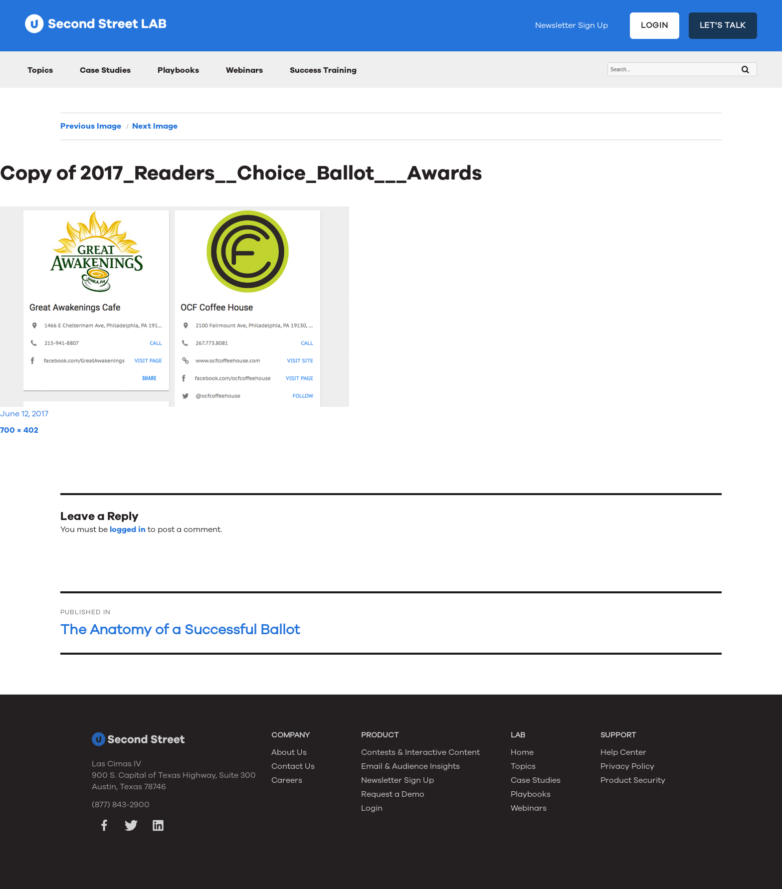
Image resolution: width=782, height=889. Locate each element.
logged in (128, 529)
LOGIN (654, 25)
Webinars (244, 70)
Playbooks (178, 70)
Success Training (323, 70)
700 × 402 (19, 430)
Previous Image (90, 126)
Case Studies (105, 70)
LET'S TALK (723, 25)
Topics (40, 70)
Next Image (155, 126)
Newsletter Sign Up (571, 25)
